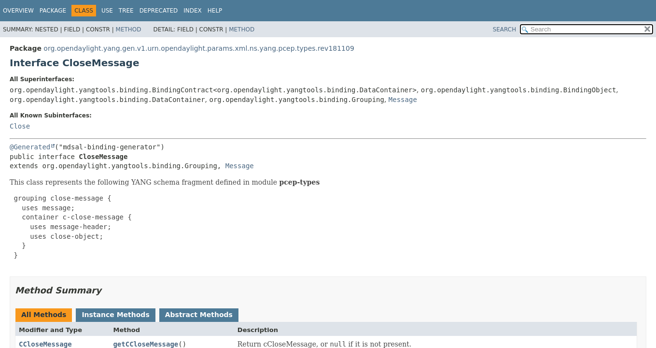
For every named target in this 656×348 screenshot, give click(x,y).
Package (53, 10)
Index (192, 10)
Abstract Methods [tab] (199, 315)
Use (107, 10)
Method (128, 29)
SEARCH (504, 29)
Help (215, 10)
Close (20, 126)
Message (403, 99)
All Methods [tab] (43, 315)
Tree (126, 10)
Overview (18, 10)
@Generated (30, 147)
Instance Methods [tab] (115, 315)
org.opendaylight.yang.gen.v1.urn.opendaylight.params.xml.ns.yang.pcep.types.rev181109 (198, 48)
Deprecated (159, 10)
